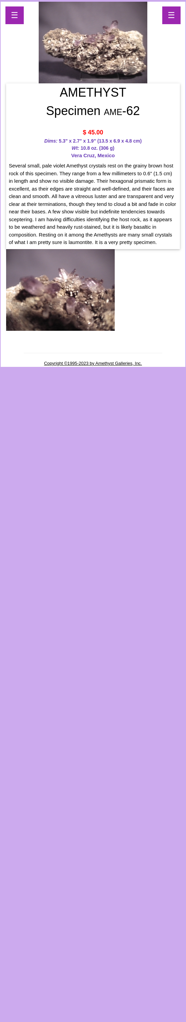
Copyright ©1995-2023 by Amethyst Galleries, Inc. (93, 363)
